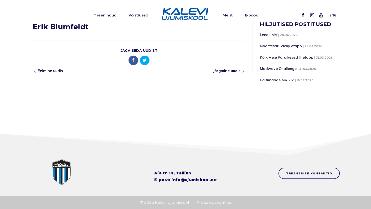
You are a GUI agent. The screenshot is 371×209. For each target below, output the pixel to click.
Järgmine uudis (227, 70)
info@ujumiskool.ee (193, 180)
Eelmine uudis (50, 70)
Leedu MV (268, 34)
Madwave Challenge (278, 68)
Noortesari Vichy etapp (281, 45)
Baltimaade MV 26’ (277, 80)
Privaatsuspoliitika (213, 202)
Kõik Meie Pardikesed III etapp (286, 57)
